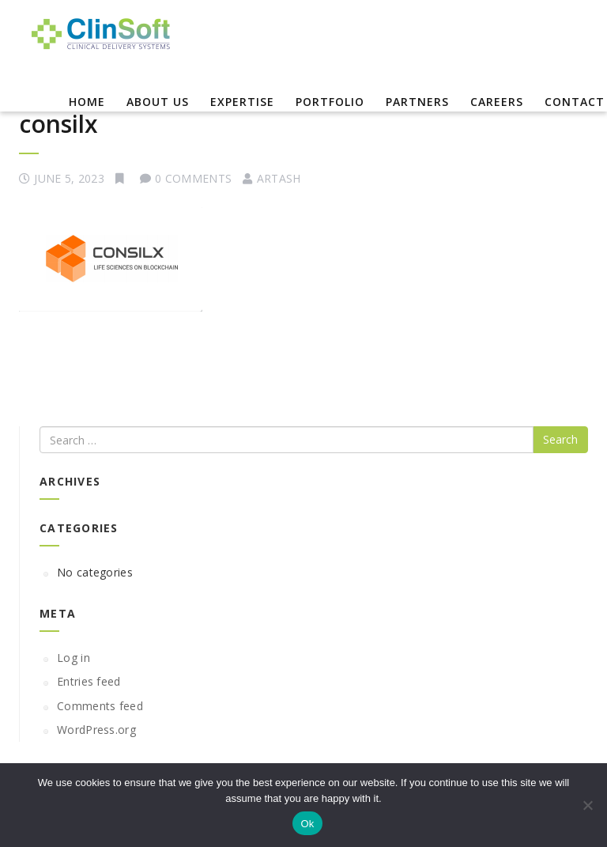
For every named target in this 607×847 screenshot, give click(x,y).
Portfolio (330, 101)
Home (87, 101)
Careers (496, 101)
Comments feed (100, 705)
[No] (587, 805)
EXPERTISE (242, 101)
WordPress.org (96, 729)
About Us (157, 101)
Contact (575, 101)
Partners (417, 101)
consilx (58, 124)
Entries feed (89, 681)
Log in (73, 657)
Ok (307, 824)
